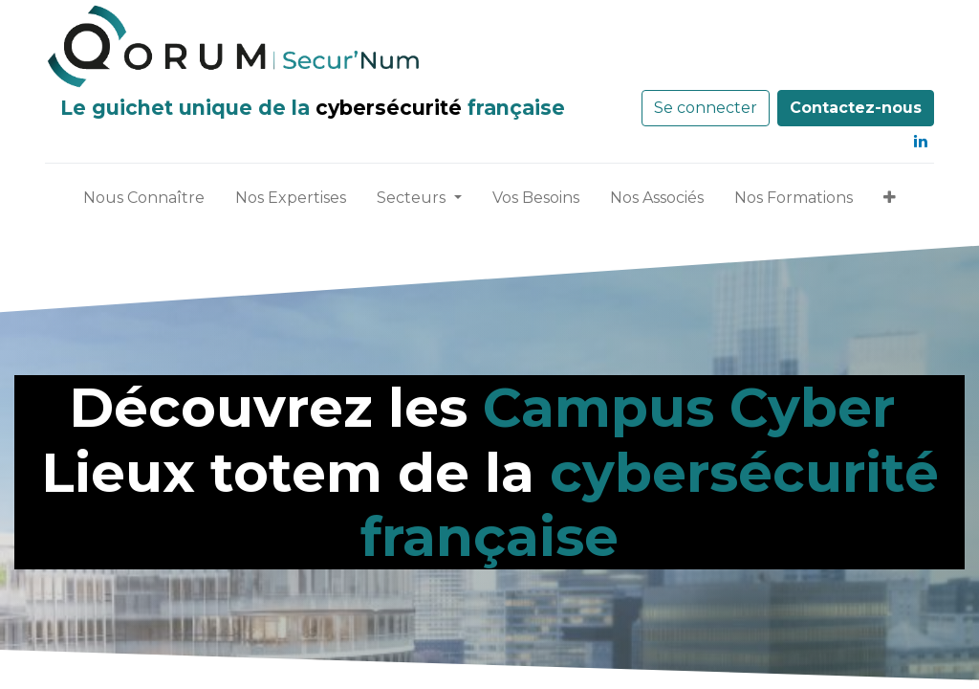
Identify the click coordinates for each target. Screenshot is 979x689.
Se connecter (705, 108)
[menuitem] (144, 202)
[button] (889, 202)
